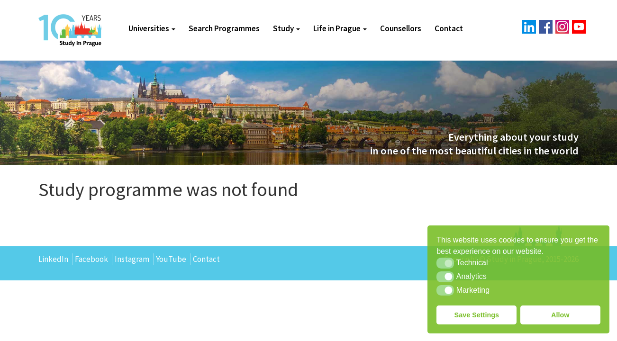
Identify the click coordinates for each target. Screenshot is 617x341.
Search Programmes (224, 28)
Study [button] (286, 28)
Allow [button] (560, 315)
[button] (445, 263)
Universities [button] (151, 28)
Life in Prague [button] (340, 28)
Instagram (132, 259)
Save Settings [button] (476, 315)
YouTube (171, 259)
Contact (449, 28)
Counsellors (400, 28)
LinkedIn (53, 259)
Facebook (91, 259)
